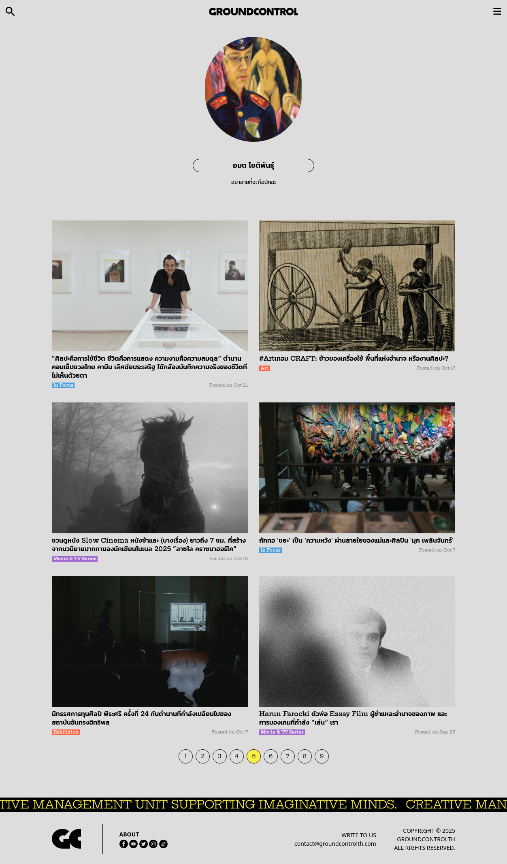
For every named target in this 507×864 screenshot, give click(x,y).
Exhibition (66, 732)
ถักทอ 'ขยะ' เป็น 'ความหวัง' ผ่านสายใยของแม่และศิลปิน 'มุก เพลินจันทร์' (356, 540)
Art (264, 368)
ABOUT (129, 834)
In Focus (63, 385)
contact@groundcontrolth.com (335, 843)
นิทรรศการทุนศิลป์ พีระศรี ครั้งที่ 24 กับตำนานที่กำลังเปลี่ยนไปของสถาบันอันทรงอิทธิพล (141, 718)
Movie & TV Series (74, 558)
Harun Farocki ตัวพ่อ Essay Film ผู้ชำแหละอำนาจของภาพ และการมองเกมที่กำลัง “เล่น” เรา (353, 718)
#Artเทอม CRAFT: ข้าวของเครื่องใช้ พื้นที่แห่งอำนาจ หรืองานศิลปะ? (353, 358)
